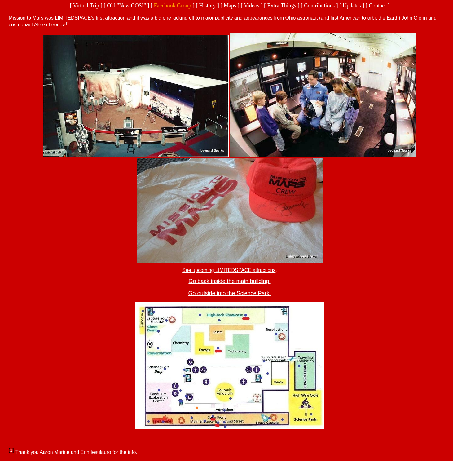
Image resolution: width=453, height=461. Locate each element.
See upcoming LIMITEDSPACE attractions (228, 270)
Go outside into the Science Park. (229, 293)
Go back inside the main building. (229, 281)
